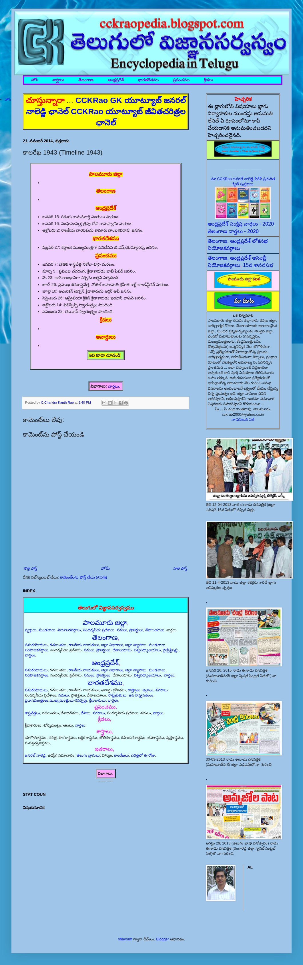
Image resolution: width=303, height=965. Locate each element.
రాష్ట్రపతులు (117, 695)
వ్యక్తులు (31, 630)
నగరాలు (162, 690)
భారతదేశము (148, 80)
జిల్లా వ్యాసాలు (136, 645)
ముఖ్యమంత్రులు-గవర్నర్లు (68, 700)
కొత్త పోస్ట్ (30, 568)
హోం (34, 80)
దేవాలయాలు (154, 630)
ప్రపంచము (181, 80)
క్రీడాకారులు (97, 700)
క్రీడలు (208, 80)
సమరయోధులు (36, 645)
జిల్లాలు (147, 690)
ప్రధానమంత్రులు (36, 700)
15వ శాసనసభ (258, 265)
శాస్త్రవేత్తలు (32, 713)
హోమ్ (105, 568)
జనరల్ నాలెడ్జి (35, 755)
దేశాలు (86, 713)
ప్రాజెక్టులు (136, 630)
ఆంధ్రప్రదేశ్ (116, 80)
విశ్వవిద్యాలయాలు (147, 650)
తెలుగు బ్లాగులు (88, 755)
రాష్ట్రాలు (134, 690)
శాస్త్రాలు (58, 80)
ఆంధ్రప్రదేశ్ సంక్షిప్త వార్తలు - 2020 (241, 224)
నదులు (122, 630)
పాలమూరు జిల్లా (105, 622)
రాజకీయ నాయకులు (84, 645)
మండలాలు (47, 630)
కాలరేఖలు (121, 755)
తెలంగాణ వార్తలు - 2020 (233, 231)
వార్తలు (113, 386)
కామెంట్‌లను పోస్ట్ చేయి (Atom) (83, 577)
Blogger (162, 939)
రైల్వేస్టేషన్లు (171, 650)
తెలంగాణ (85, 80)
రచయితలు (58, 645)
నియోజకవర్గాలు (69, 630)
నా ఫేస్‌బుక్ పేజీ (243, 419)
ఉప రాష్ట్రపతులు (141, 695)
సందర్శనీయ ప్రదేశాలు (99, 630)
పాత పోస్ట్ (180, 568)
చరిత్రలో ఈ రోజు (143, 755)
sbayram (125, 939)
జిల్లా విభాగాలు (112, 645)
